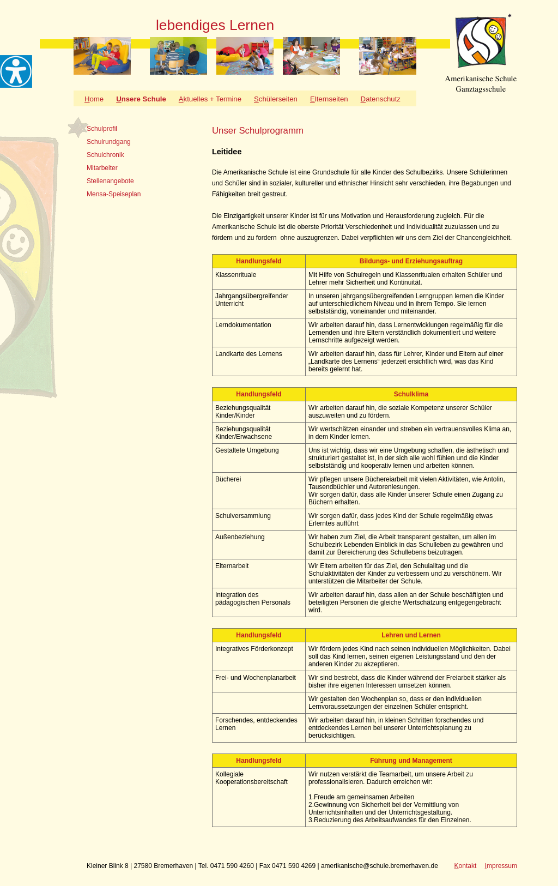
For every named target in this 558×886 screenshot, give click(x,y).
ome (94, 99)
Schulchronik (105, 155)
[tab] (114, 128)
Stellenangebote (110, 181)
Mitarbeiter (102, 168)
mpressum (501, 866)
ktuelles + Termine (210, 99)
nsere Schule (141, 99)
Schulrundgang (109, 142)
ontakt (465, 866)
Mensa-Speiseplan (114, 194)
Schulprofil (102, 128)
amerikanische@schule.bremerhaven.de (379, 866)
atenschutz (381, 99)
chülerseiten (276, 99)
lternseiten (329, 99)
